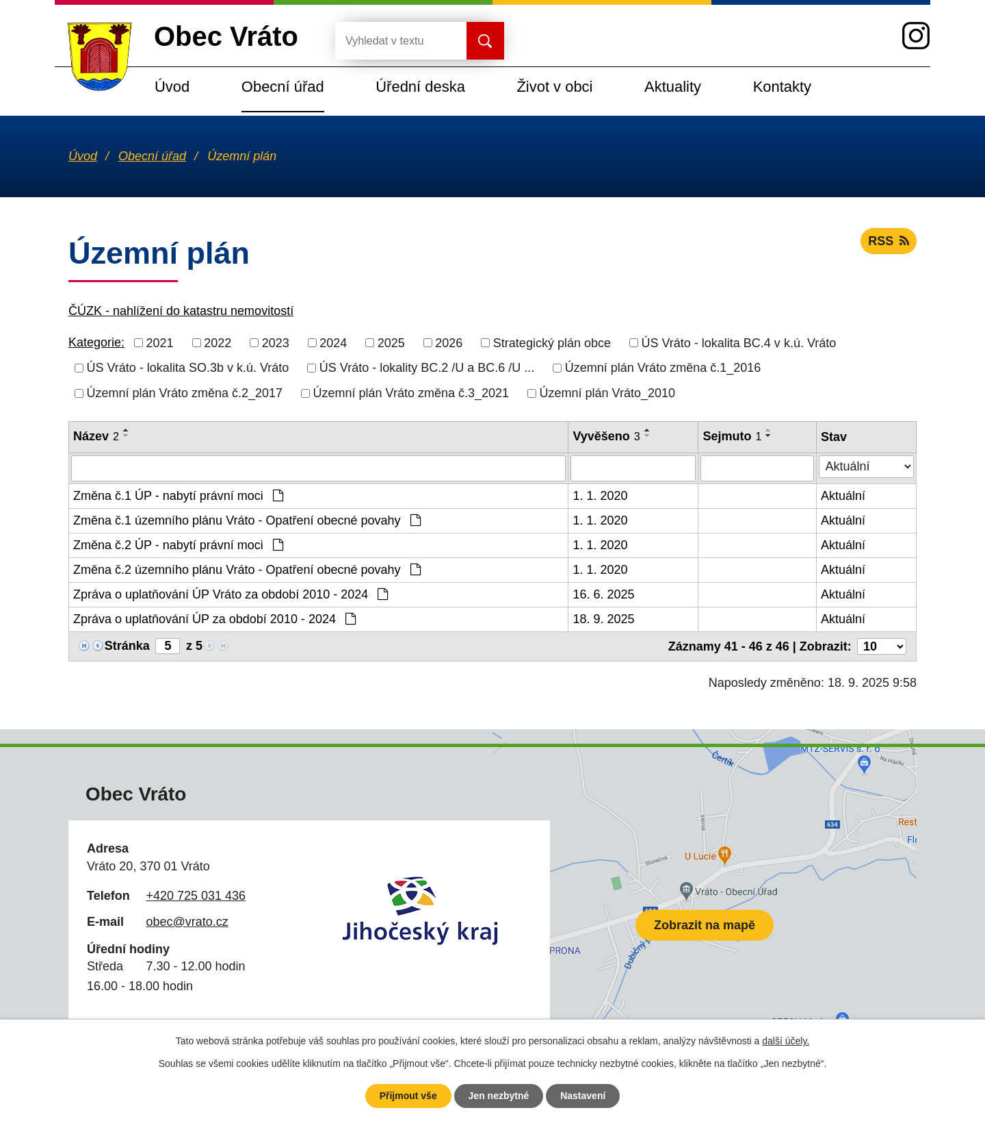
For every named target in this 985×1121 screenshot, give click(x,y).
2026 (448, 342)
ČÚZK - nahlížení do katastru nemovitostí (180, 311)
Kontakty (782, 86)
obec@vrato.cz (187, 922)
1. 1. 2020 (600, 496)
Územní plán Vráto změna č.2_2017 (185, 393)
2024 (333, 342)
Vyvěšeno (606, 436)
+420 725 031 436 (196, 896)
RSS (888, 241)
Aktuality (672, 86)
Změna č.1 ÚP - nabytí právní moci (178, 496)
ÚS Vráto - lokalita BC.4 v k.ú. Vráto (738, 342)
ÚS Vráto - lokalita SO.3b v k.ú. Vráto (188, 368)
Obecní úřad (282, 86)
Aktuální (843, 496)
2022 (217, 342)
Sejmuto (731, 436)
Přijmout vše (408, 1095)
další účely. (785, 1040)
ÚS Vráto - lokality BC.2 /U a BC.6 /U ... (426, 368)
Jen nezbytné (499, 1095)
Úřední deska (420, 86)
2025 (391, 342)
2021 (160, 342)
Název (96, 436)
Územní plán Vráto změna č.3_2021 (411, 393)
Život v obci (554, 86)
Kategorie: (96, 342)
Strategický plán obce (552, 342)
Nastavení (582, 1095)
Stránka (127, 646)
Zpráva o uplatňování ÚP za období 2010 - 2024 (214, 619)
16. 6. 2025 (603, 594)
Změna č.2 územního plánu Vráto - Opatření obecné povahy (247, 570)
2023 (275, 342)
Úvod (172, 86)
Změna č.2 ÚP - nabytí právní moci (178, 545)
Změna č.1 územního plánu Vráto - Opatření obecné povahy (247, 520)
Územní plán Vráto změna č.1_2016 (663, 368)
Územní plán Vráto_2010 (607, 393)
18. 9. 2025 (603, 619)
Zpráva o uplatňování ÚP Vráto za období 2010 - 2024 (230, 594)
